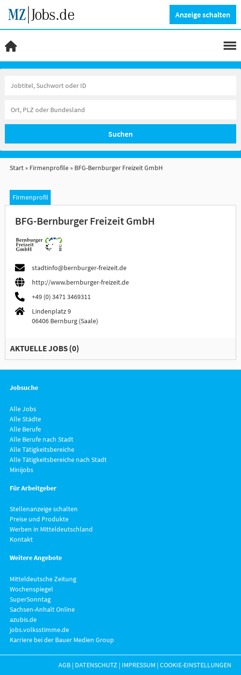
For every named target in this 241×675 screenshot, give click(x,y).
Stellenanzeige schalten (44, 508)
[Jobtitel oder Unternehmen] (120, 85)
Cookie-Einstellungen (195, 665)
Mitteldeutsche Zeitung (43, 578)
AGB (64, 665)
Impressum (139, 665)
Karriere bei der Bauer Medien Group (62, 639)
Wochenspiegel (31, 589)
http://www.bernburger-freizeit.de (80, 282)
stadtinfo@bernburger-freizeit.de (79, 267)
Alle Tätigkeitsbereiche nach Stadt (58, 459)
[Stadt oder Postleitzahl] (120, 109)
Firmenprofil (30, 197)
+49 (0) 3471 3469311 (61, 296)
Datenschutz (96, 665)
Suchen (120, 134)
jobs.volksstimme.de (39, 629)
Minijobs (21, 469)
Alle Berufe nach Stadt (41, 439)
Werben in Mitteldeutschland (51, 529)
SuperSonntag (30, 599)
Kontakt (21, 539)
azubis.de (23, 619)
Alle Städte (25, 419)
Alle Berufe (25, 429)
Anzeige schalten (202, 14)
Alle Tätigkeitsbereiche (42, 449)
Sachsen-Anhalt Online (42, 609)
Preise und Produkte (39, 519)
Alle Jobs (23, 408)
